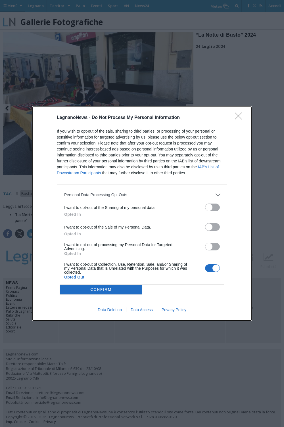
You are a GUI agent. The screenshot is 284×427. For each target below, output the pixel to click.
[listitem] (142, 195)
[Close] (240, 117)
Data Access (142, 309)
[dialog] (142, 214)
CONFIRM (101, 289)
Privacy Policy (174, 309)
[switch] (212, 207)
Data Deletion (110, 309)
